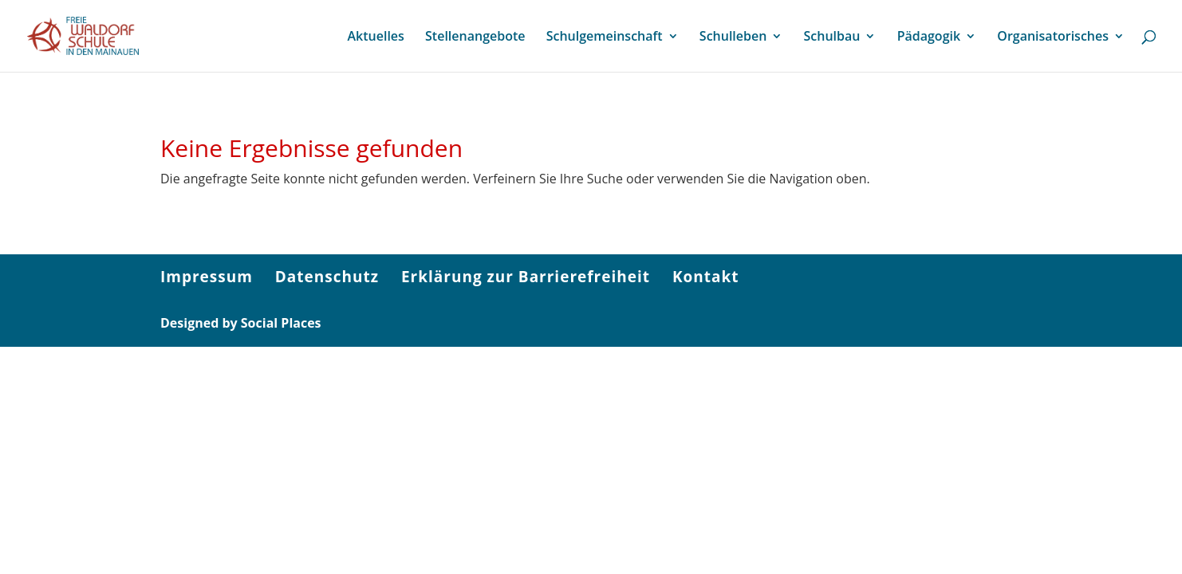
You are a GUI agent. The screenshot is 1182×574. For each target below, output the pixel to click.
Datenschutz (327, 276)
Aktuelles (375, 37)
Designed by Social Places (240, 323)
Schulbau (832, 37)
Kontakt (705, 276)
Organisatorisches (1053, 37)
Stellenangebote (475, 37)
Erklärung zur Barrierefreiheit (525, 276)
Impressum (206, 276)
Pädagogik (928, 37)
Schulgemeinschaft (604, 37)
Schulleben (733, 37)
